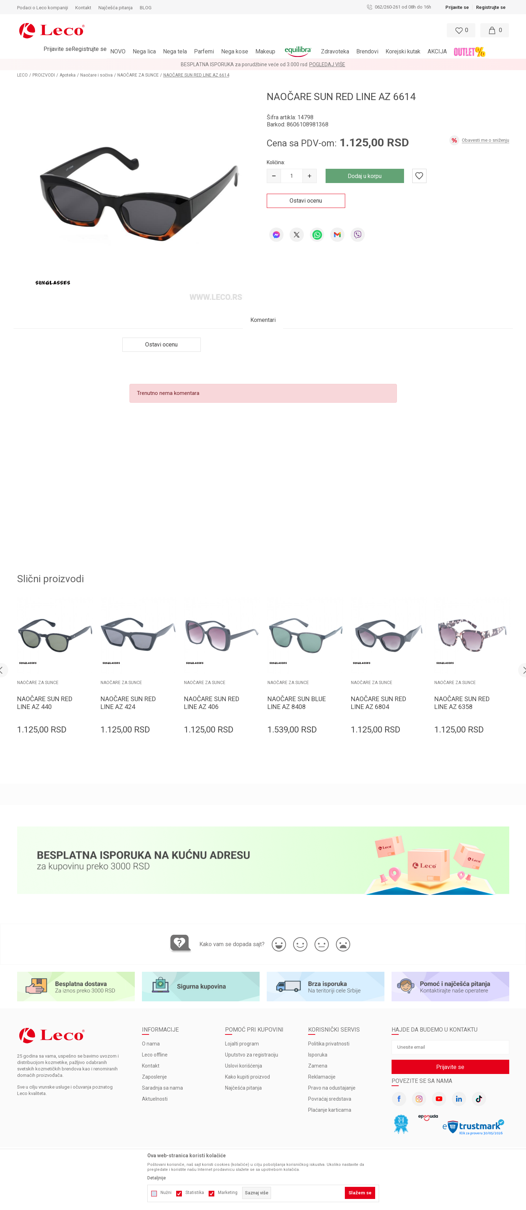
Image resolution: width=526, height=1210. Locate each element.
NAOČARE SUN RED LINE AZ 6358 (462, 702)
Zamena (317, 1066)
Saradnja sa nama (162, 1088)
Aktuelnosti (155, 1099)
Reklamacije (322, 1077)
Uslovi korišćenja (243, 1066)
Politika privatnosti (328, 1044)
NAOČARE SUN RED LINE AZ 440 (44, 702)
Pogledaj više (327, 64)
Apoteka (68, 75)
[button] (232, 30)
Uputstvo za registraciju (251, 1055)
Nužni (166, 1192)
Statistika (194, 1192)
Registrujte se (491, 7)
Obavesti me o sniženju (485, 140)
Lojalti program (242, 1044)
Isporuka (317, 1055)
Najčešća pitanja (243, 1088)
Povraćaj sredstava (329, 1099)
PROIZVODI (43, 75)
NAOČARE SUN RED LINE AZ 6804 (378, 702)
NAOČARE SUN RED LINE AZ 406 (211, 702)
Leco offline (155, 1055)
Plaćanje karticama (329, 1110)
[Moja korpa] (494, 30)
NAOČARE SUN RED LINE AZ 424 (128, 702)
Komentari (263, 320)
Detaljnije (156, 1178)
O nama (151, 1044)
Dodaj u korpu (365, 176)
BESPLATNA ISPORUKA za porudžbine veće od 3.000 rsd (244, 64)
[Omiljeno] (460, 30)
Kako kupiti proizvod (247, 1077)
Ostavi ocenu (306, 200)
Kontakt (150, 1066)
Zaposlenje (154, 1077)
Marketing (228, 1192)
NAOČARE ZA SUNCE (138, 75)
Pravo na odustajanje (332, 1088)
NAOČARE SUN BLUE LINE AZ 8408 (296, 702)
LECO (22, 75)
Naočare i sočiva (96, 75)
